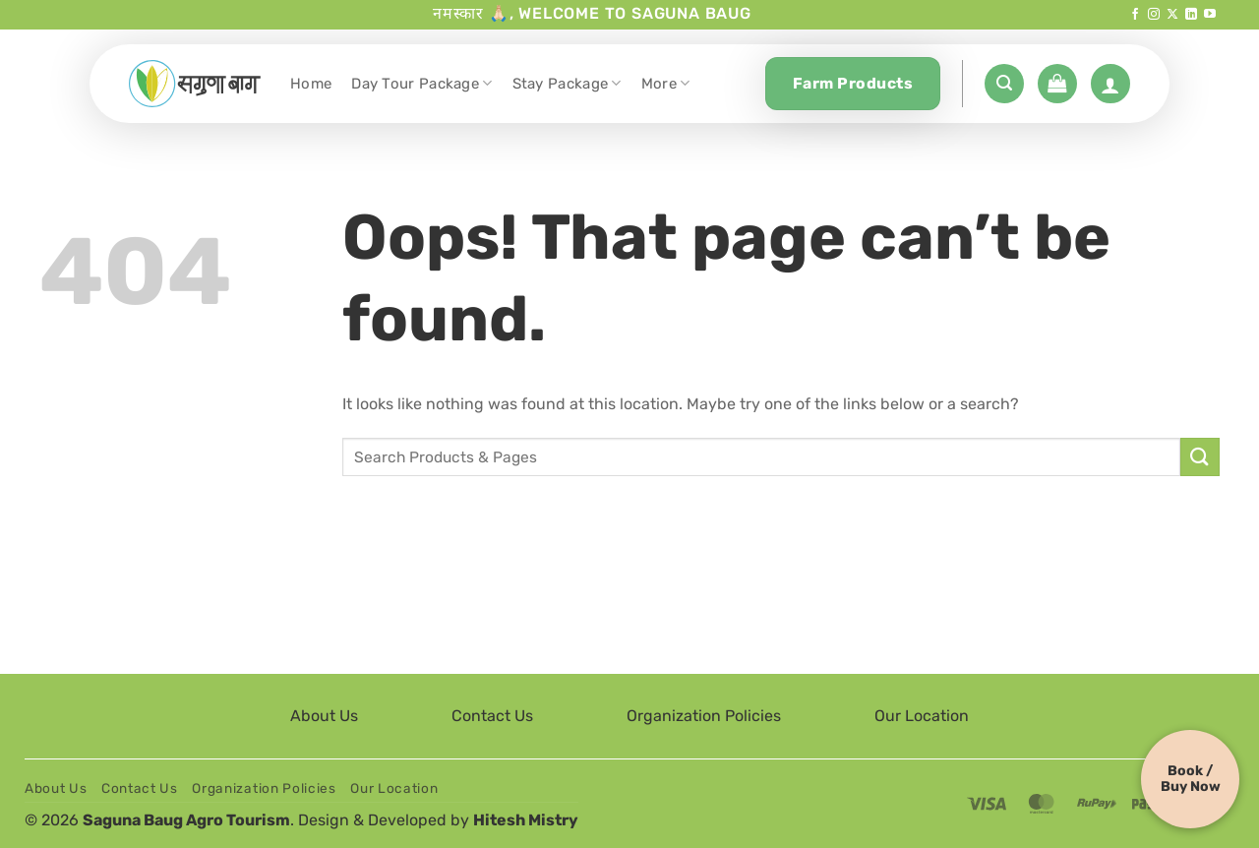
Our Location (921, 715)
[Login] (1110, 83)
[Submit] (1200, 457)
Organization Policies (704, 715)
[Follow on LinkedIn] (1191, 15)
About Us (324, 715)
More (665, 83)
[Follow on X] (1172, 15)
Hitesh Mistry (525, 820)
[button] (1004, 83)
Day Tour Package (421, 83)
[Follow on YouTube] (1210, 15)
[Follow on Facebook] (1135, 15)
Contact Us (492, 715)
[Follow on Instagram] (1154, 15)
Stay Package (567, 83)
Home (310, 83)
